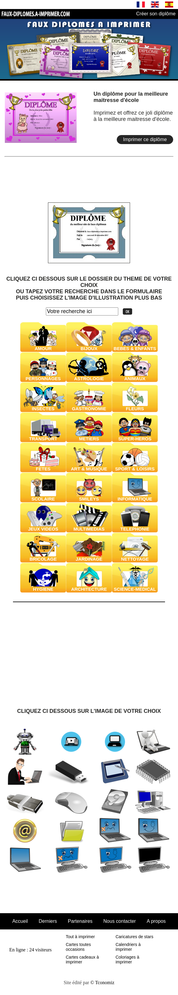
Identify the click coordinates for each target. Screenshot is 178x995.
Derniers (48, 921)
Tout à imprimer (80, 936)
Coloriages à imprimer (127, 959)
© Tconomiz (102, 982)
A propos (156, 921)
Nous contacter (119, 921)
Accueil (20, 921)
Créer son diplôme (156, 13)
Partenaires (80, 921)
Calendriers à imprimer (128, 947)
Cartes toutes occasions (78, 947)
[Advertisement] (89, 175)
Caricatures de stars (134, 936)
